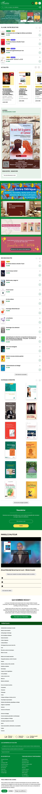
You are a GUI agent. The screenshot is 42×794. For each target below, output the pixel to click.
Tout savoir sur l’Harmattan (21, 616)
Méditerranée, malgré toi (12, 280)
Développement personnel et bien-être (8, 645)
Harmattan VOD (25, 762)
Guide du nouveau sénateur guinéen (14, 356)
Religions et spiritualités (5, 704)
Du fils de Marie (10, 299)
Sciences (2, 707)
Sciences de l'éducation (5, 709)
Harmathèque (24, 759)
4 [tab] (36, 21)
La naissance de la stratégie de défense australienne (19, 33)
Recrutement (3, 767)
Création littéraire (4, 642)
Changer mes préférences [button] (20, 791)
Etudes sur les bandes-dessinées (7, 656)
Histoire (2, 661)
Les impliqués (25, 774)
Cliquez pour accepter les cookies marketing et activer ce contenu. (21, 552)
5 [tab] (38, 21)
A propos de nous (4, 759)
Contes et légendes (4, 640)
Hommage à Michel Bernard (12, 308)
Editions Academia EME (27, 764)
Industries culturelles (5, 666)
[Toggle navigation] (40, 7)
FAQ (2, 760)
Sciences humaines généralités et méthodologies (10, 716)
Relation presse (4, 765)
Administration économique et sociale (8, 628)
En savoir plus (7, 100)
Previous (36, 67)
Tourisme (2, 730)
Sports (2, 723)
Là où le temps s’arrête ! (12, 271)
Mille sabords (24, 772)
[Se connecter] (36, 3)
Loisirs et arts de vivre (5, 676)
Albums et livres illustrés (5, 630)
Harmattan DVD (25, 760)
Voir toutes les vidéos (6, 590)
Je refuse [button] (11, 791)
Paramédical (3, 687)
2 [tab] (33, 21)
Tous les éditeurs (25, 775)
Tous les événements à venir (10, 175)
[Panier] (39, 3)
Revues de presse (4, 764)
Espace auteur (4, 770)
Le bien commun (25, 769)
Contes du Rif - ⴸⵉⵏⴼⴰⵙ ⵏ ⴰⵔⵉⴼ (14, 59)
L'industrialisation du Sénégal (13, 365)
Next (39, 67)
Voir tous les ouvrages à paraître (21, 502)
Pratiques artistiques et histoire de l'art (8, 697)
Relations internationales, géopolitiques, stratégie (10, 702)
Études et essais (4, 652)
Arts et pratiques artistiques (6, 635)
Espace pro (3, 769)
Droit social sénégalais (11, 346)
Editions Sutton (25, 770)
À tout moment (9, 290)
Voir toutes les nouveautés (21, 374)
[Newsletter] (33, 3)
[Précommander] (40, 35)
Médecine (3, 678)
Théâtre (2, 728)
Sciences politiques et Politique (7, 718)
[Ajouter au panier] (40, 44)
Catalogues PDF (4, 762)
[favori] (40, 31)
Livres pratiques (4, 673)
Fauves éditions (25, 765)
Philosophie (3, 692)
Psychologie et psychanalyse (6, 699)
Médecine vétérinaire (5, 681)
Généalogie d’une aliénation (12, 327)
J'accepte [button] (4, 791)
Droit (2, 647)
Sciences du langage (5, 713)
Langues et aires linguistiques (6, 671)
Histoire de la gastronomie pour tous (15, 50)
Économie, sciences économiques (7, 650)
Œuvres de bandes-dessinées (6, 685)
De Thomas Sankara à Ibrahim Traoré (15, 42)
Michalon (24, 767)
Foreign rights (4, 772)
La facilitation (9, 318)
